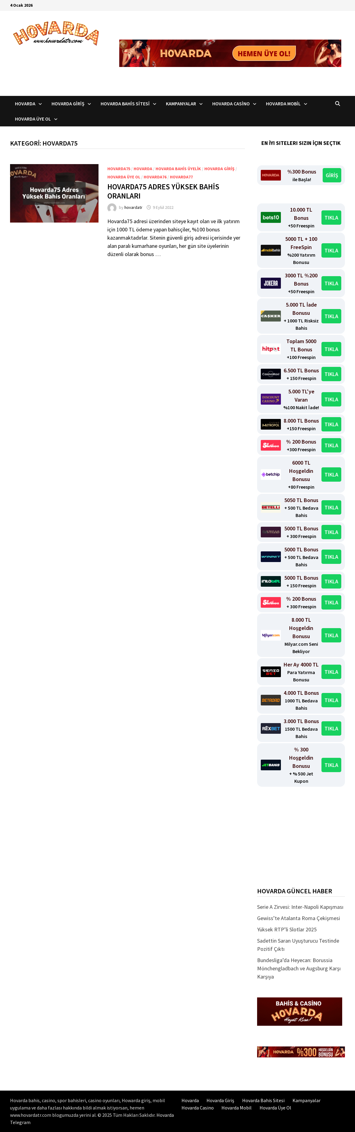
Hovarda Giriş (68, 103)
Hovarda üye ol (123, 177)
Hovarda (25, 103)
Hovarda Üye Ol (33, 119)
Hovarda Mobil (283, 103)
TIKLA (331, 217)
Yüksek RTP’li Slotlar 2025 (287, 929)
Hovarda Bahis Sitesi (125, 103)
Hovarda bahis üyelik (178, 168)
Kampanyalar (181, 103)
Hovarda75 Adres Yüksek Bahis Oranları (163, 191)
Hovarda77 (181, 177)
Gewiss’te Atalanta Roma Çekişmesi (298, 918)
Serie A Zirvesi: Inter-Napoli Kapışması (300, 906)
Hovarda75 (118, 168)
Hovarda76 (155, 177)
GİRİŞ (332, 175)
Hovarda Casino (231, 103)
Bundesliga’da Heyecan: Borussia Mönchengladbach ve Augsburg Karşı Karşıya (299, 968)
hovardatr (133, 207)
